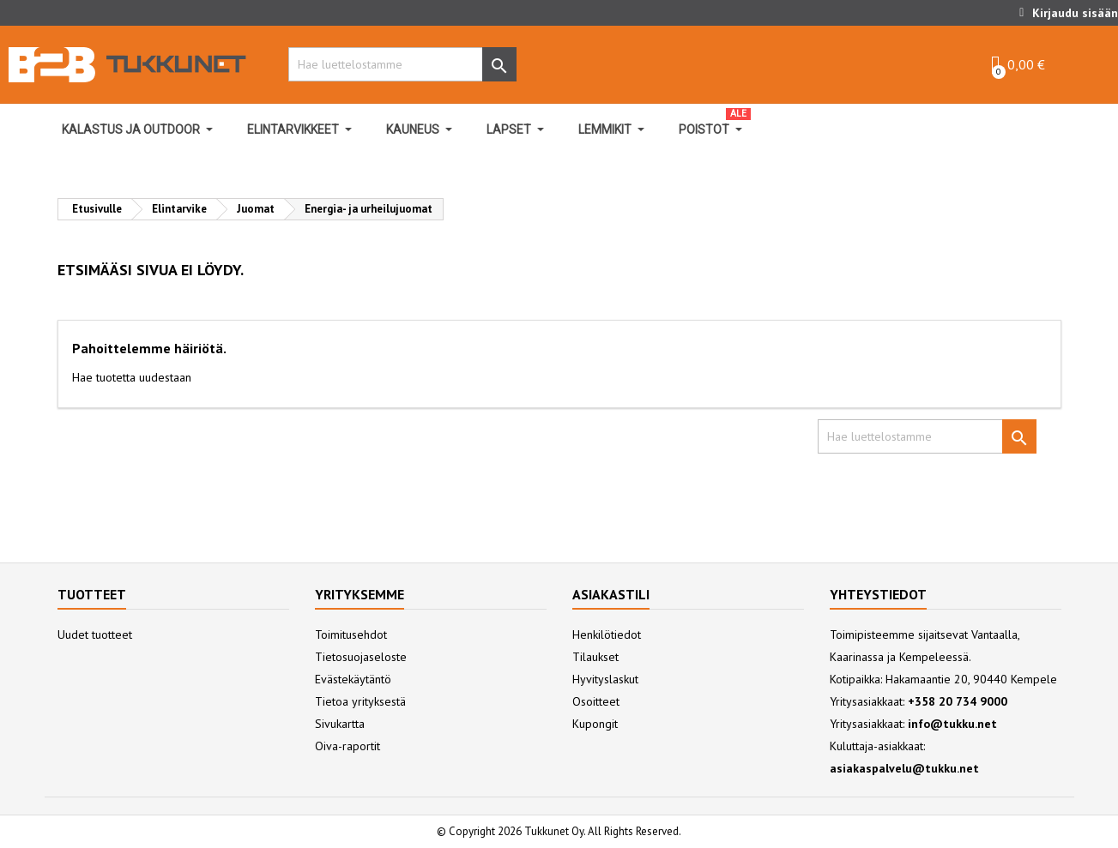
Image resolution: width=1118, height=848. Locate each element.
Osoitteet (595, 701)
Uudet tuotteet (94, 634)
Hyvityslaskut (605, 679)
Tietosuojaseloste (361, 657)
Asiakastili (611, 594)
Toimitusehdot (351, 634)
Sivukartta (340, 723)
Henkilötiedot (606, 634)
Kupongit (595, 723)
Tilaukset (595, 657)
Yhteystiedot (878, 594)
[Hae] (397, 64)
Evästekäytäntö (353, 679)
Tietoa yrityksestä (360, 701)
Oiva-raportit (347, 746)
